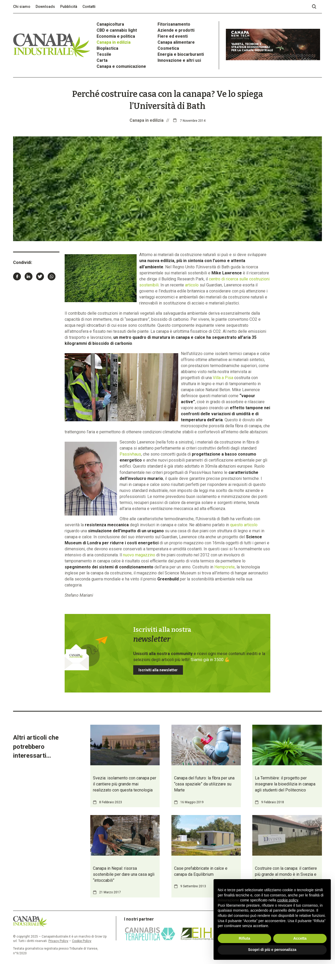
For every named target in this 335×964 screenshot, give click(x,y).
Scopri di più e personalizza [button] (272, 950)
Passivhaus (130, 454)
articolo (192, 284)
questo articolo (244, 524)
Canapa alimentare (176, 42)
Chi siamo (21, 6)
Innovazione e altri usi (179, 60)
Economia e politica (116, 36)
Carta (102, 60)
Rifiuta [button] (244, 938)
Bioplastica (107, 48)
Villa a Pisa (223, 377)
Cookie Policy (81, 941)
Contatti (89, 6)
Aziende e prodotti (176, 30)
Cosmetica (168, 48)
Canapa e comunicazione (121, 66)
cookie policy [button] (287, 900)
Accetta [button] (300, 938)
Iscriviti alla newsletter (158, 670)
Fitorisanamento (174, 24)
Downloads (45, 6)
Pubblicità (68, 6)
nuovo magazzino (139, 554)
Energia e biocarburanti (181, 54)
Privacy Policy (58, 941)
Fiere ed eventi (173, 36)
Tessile (104, 54)
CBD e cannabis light (117, 30)
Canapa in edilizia (114, 42)
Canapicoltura (110, 24)
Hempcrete (224, 566)
